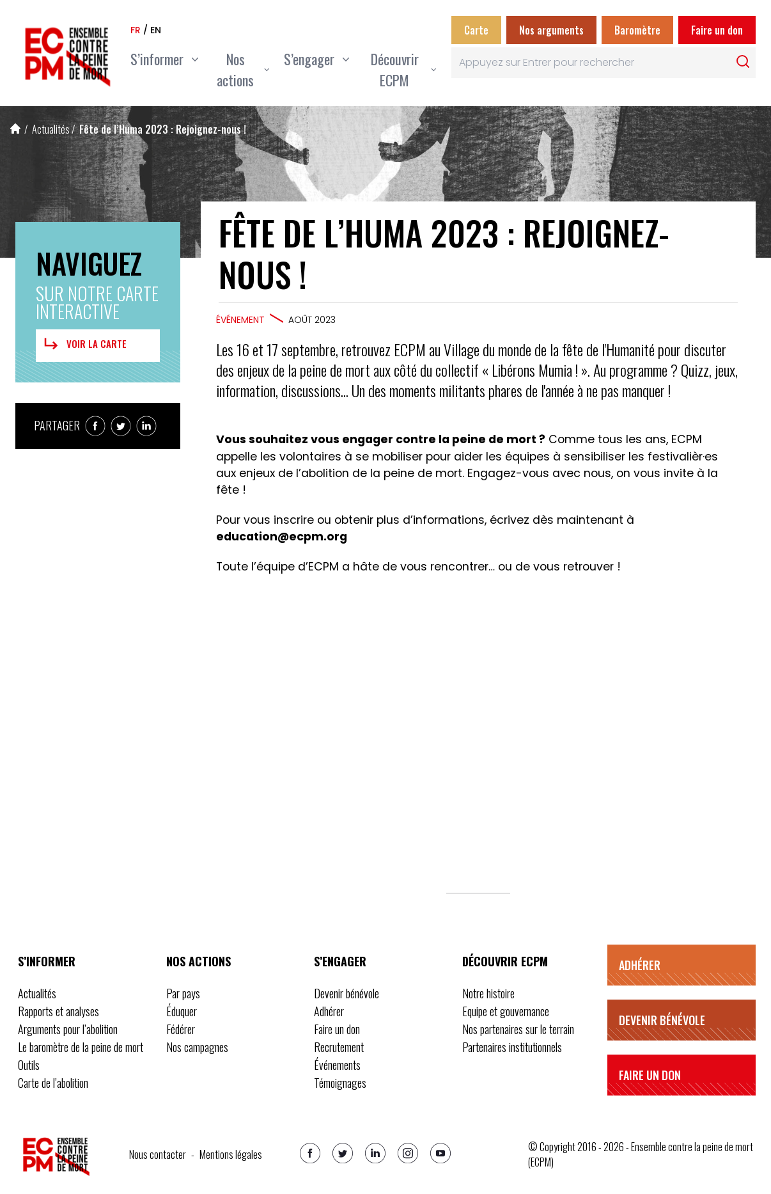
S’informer (46, 961)
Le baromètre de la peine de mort (80, 1047)
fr (135, 30)
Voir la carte (84, 344)
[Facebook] (310, 1153)
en (155, 30)
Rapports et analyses (58, 1011)
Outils (29, 1065)
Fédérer (180, 1029)
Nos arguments (551, 30)
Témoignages (340, 1082)
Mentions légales (230, 1154)
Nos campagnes (197, 1047)
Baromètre (637, 30)
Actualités (51, 129)
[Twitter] (342, 1153)
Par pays (183, 993)
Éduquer (181, 1011)
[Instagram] (408, 1153)
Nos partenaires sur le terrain (518, 1029)
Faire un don (717, 30)
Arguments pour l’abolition (68, 1029)
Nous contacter (157, 1154)
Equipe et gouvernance (505, 1011)
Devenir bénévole (346, 993)
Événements (337, 1065)
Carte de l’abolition (53, 1082)
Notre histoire (488, 993)
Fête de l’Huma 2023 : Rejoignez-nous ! (162, 129)
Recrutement (339, 1047)
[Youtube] (440, 1153)
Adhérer (329, 1011)
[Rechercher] (743, 61)
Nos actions (198, 961)
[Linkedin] (375, 1153)
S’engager (340, 961)
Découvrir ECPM (505, 961)
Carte (476, 30)
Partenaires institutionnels (512, 1047)
